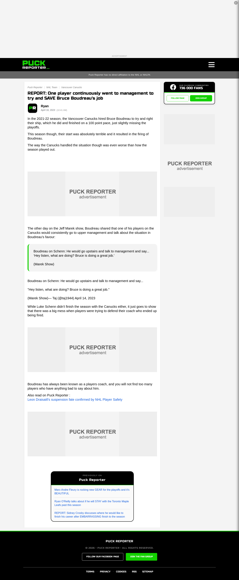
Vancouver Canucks (71, 87)
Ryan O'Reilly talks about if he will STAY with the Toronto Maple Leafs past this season (91, 503)
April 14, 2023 (85, 298)
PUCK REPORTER (119, 541)
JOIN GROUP (201, 98)
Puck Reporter (35, 87)
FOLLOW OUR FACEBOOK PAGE (102, 556)
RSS (134, 571)
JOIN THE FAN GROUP (141, 556)
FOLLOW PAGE (177, 98)
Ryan (45, 106)
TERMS (90, 571)
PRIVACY (105, 571)
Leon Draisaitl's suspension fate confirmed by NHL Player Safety (75, 399)
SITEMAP (147, 571)
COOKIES (121, 571)
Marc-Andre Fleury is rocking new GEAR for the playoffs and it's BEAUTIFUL (91, 491)
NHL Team (51, 87)
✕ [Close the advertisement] (236, 3)
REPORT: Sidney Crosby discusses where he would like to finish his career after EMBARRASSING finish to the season (89, 515)
